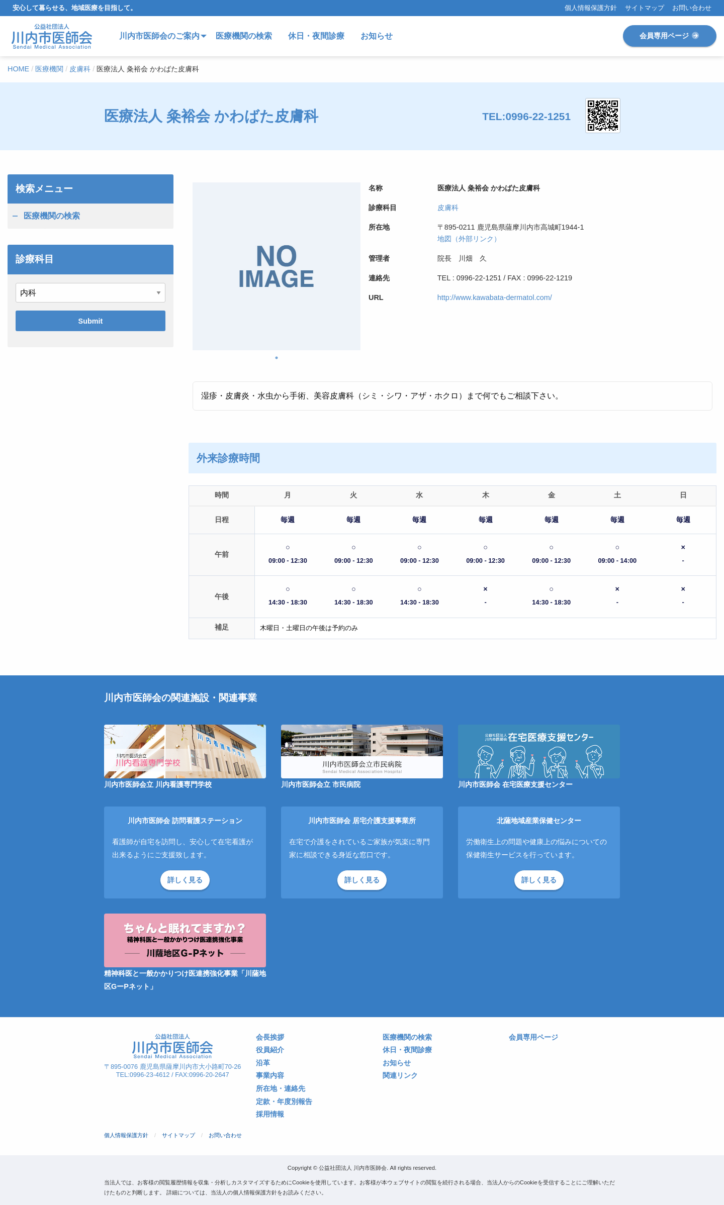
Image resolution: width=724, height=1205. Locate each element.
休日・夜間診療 (407, 1050)
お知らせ (397, 1063)
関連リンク (400, 1075)
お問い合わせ (691, 8)
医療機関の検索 (52, 216)
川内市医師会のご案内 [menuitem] (159, 36)
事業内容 (270, 1075)
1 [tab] (277, 358)
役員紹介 (270, 1050)
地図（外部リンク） (469, 239)
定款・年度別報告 (284, 1102)
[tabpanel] (276, 266)
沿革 (263, 1063)
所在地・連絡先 (280, 1088)
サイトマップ (644, 8)
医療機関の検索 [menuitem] (244, 36)
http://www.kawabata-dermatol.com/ (494, 297)
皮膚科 (448, 208)
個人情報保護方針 (591, 8)
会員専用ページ (670, 36)
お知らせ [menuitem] (376, 36)
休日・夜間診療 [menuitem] (316, 36)
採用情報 (270, 1114)
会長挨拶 (270, 1037)
